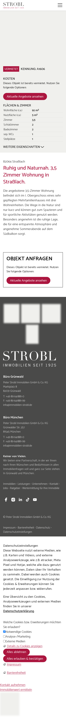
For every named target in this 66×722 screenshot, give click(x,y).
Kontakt (53, 484)
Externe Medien (15, 641)
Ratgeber (15, 488)
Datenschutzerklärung (18, 611)
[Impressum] (12, 664)
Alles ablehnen (16, 652)
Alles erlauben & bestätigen (25, 658)
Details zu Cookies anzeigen (24, 646)
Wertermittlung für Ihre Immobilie (40, 488)
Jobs (5, 488)
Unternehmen (40, 484)
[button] (60, 5)
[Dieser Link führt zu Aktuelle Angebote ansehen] (25, 96)
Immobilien (9, 484)
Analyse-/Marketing (17, 636)
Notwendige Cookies (18, 632)
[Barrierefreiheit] (14, 672)
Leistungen (24, 484)
